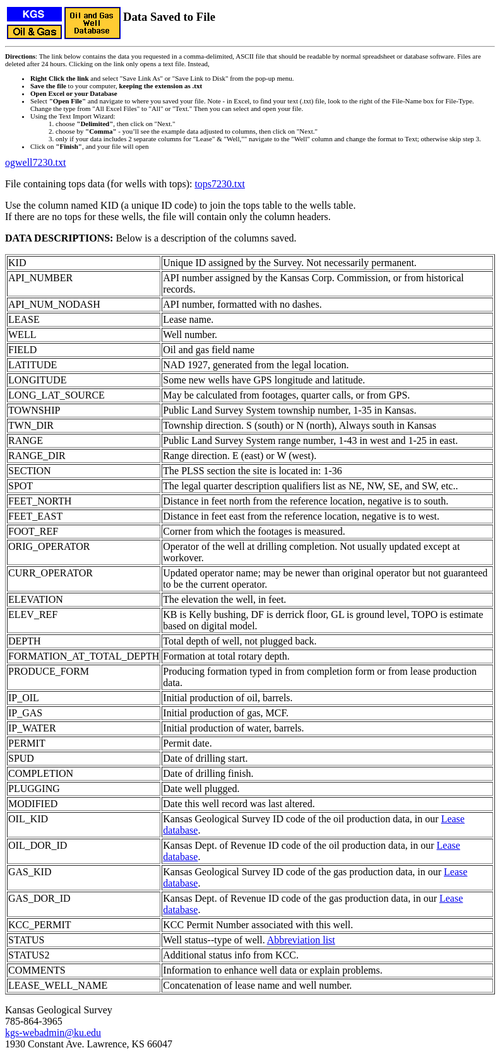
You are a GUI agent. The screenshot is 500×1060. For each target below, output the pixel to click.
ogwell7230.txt (35, 162)
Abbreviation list (301, 940)
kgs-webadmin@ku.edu (53, 1032)
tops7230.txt (219, 183)
